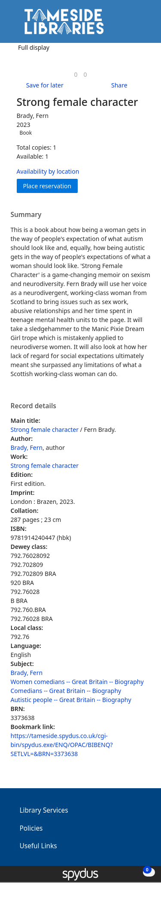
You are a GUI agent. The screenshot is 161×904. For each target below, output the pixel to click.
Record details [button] (33, 406)
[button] (131, 24)
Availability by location (48, 171)
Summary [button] (26, 215)
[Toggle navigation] (141, 24)
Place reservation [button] (50, 185)
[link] (75, 74)
